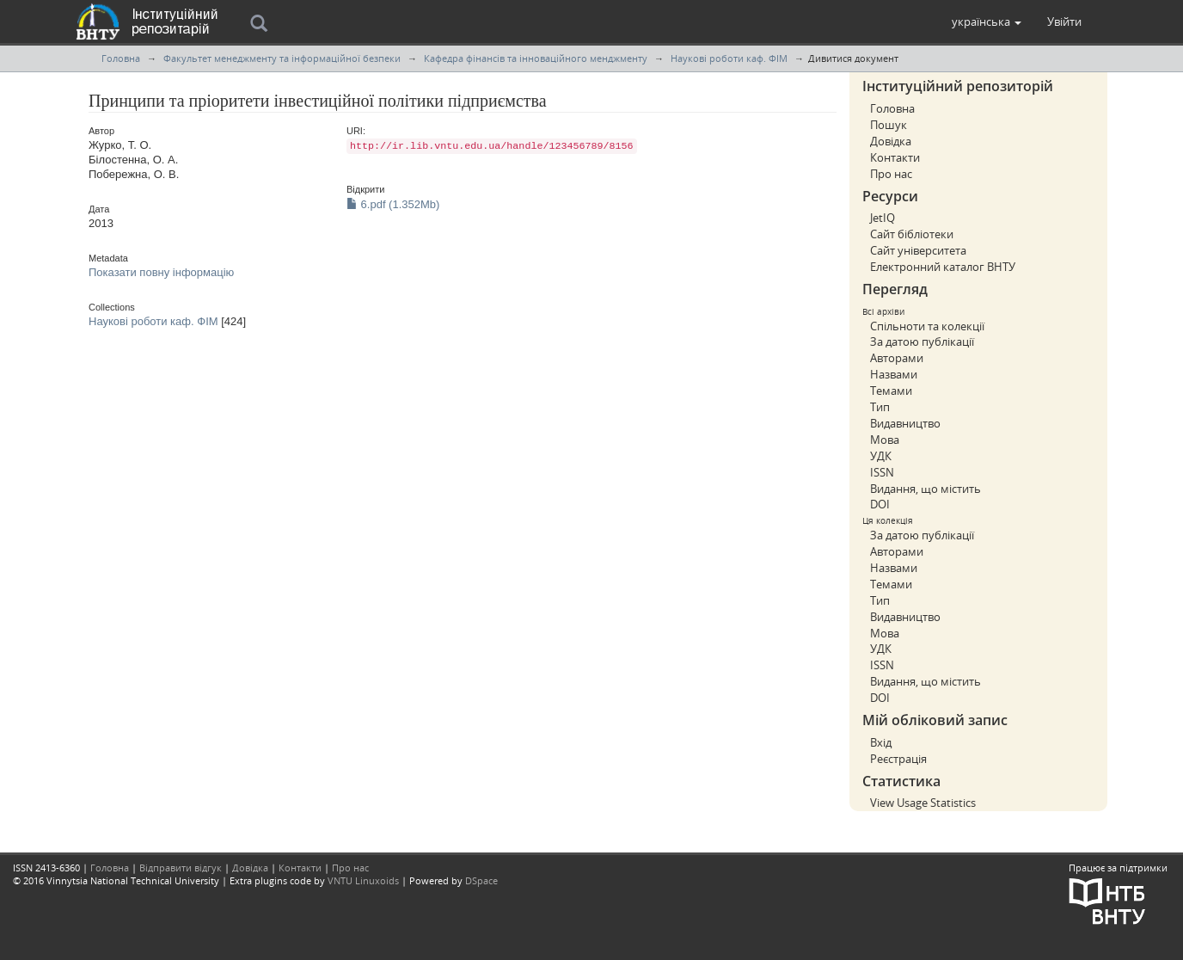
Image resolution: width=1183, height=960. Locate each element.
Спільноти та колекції (927, 326)
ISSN (882, 472)
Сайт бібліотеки (911, 234)
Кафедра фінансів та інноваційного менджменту (535, 58)
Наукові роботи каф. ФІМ (729, 58)
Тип (880, 407)
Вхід (881, 742)
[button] (986, 21)
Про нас (891, 174)
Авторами (896, 358)
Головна (120, 58)
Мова (884, 439)
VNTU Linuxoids (363, 880)
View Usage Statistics (923, 802)
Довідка (890, 141)
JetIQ (882, 217)
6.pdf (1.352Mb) (392, 204)
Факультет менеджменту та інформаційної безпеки (282, 58)
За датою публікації (922, 341)
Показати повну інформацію (161, 272)
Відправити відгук (180, 867)
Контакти (895, 157)
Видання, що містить (925, 488)
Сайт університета (918, 250)
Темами (891, 390)
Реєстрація (898, 758)
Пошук (888, 124)
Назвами (893, 374)
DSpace (481, 880)
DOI (880, 504)
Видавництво (905, 423)
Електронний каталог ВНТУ (942, 266)
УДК (881, 456)
